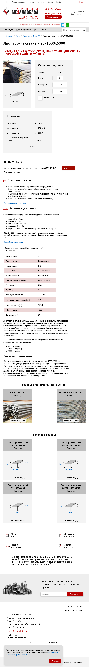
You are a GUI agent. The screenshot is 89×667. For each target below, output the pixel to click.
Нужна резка (46, 98)
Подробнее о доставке (13, 242)
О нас (32, 2)
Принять (55, 661)
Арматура (9, 30)
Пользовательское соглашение (70, 662)
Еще (44, 30)
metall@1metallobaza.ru (28, 18)
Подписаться (75, 594)
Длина (41, 72)
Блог (31, 642)
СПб (6, 2)
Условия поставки (18, 2)
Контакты (40, 2)
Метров (41, 91)
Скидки (50, 2)
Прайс (58, 2)
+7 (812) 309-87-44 (73, 607)
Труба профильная (23, 30)
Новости (53, 642)
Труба (35, 30)
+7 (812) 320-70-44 (73, 610)
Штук (40, 78)
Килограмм (43, 85)
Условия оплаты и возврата (15, 203)
